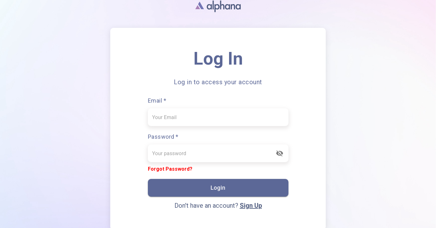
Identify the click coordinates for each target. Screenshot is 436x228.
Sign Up (251, 205)
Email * (157, 100)
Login (218, 188)
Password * (163, 136)
